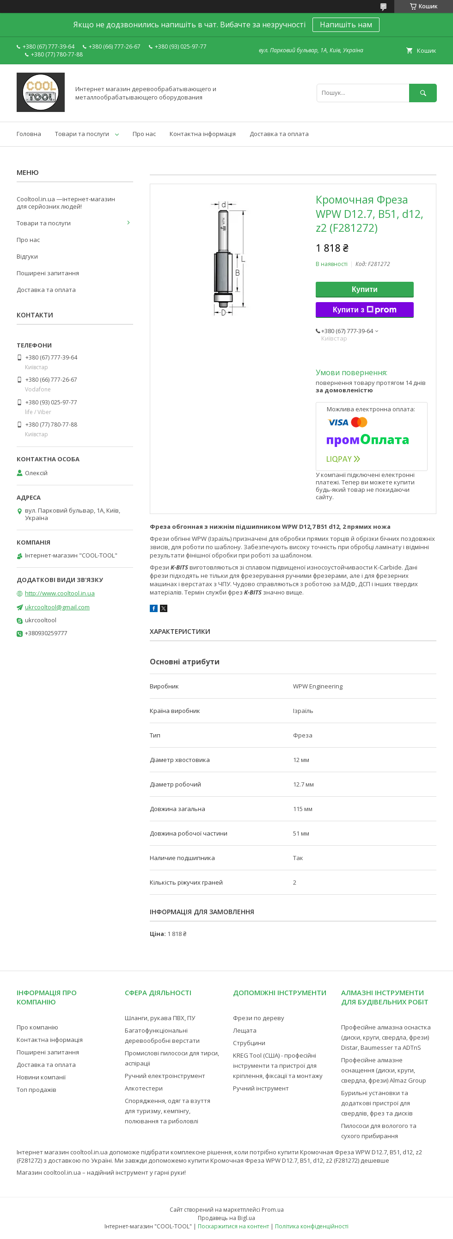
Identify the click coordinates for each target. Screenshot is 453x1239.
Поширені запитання (48, 273)
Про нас (144, 134)
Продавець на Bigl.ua (226, 1218)
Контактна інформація (203, 134)
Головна (29, 134)
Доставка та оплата (279, 134)
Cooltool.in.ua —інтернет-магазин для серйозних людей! (66, 203)
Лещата (245, 1030)
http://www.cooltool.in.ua (60, 593)
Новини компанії (41, 1077)
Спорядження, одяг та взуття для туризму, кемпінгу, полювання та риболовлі (167, 1111)
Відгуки (27, 256)
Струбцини (249, 1043)
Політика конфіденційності (312, 1226)
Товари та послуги (82, 134)
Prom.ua (273, 1210)
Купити (365, 289)
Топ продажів (36, 1089)
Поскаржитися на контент (233, 1226)
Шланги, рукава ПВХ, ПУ (160, 1018)
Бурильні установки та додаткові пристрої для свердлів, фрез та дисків (377, 1103)
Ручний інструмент (261, 1088)
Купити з (365, 310)
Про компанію (37, 1027)
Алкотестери (144, 1088)
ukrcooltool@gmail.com (57, 607)
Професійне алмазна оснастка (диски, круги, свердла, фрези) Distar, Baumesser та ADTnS (386, 1037)
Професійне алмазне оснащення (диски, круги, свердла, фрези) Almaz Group (383, 1070)
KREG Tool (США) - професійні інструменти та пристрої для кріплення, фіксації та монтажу (278, 1065)
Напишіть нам (346, 24)
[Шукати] (423, 93)
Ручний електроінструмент (165, 1076)
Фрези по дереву (258, 1018)
